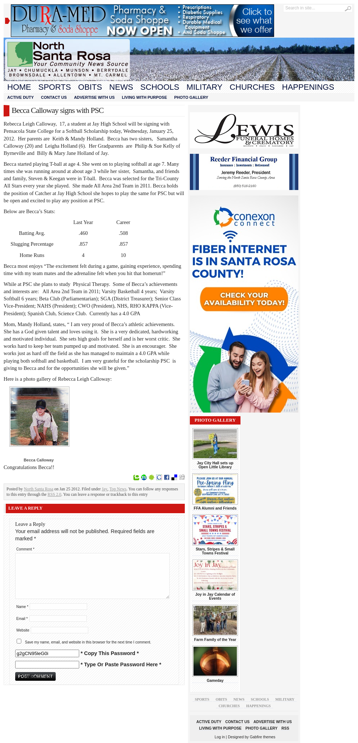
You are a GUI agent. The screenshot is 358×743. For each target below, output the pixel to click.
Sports (54, 87)
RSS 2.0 (54, 494)
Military (204, 87)
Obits (90, 87)
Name (22, 607)
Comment (25, 549)
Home (19, 87)
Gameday (215, 681)
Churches (252, 87)
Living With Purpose (144, 97)
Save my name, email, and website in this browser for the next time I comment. (88, 642)
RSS (285, 728)
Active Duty (20, 97)
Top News (118, 489)
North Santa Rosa (38, 489)
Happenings (308, 87)
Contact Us (54, 97)
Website (22, 630)
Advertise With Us (94, 97)
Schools (159, 87)
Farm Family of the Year (215, 640)
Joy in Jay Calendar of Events (215, 596)
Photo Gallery (191, 97)
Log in (220, 737)
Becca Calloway (39, 460)
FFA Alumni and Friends (215, 508)
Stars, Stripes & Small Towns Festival (215, 551)
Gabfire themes (263, 737)
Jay (104, 489)
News (121, 87)
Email (22, 619)
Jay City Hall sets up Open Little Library (215, 465)
